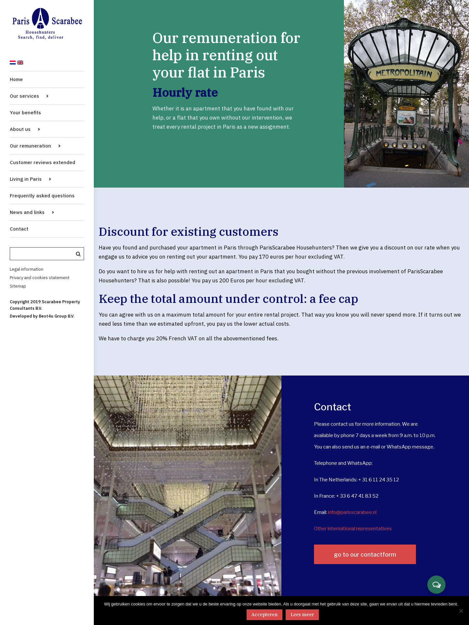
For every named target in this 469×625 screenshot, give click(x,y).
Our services (24, 96)
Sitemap (18, 286)
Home (16, 79)
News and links (27, 212)
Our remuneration (30, 146)
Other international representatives (353, 529)
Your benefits (25, 112)
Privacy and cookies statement (39, 277)
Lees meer (302, 615)
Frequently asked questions (42, 195)
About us (20, 129)
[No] (461, 610)
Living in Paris (26, 179)
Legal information (26, 269)
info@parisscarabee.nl (352, 512)
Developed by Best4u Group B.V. (42, 316)
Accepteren (264, 615)
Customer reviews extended (42, 162)
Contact (19, 229)
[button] (436, 584)
